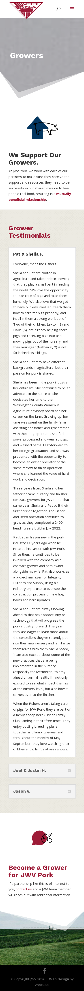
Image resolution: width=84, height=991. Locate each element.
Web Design (59, 979)
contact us (24, 889)
